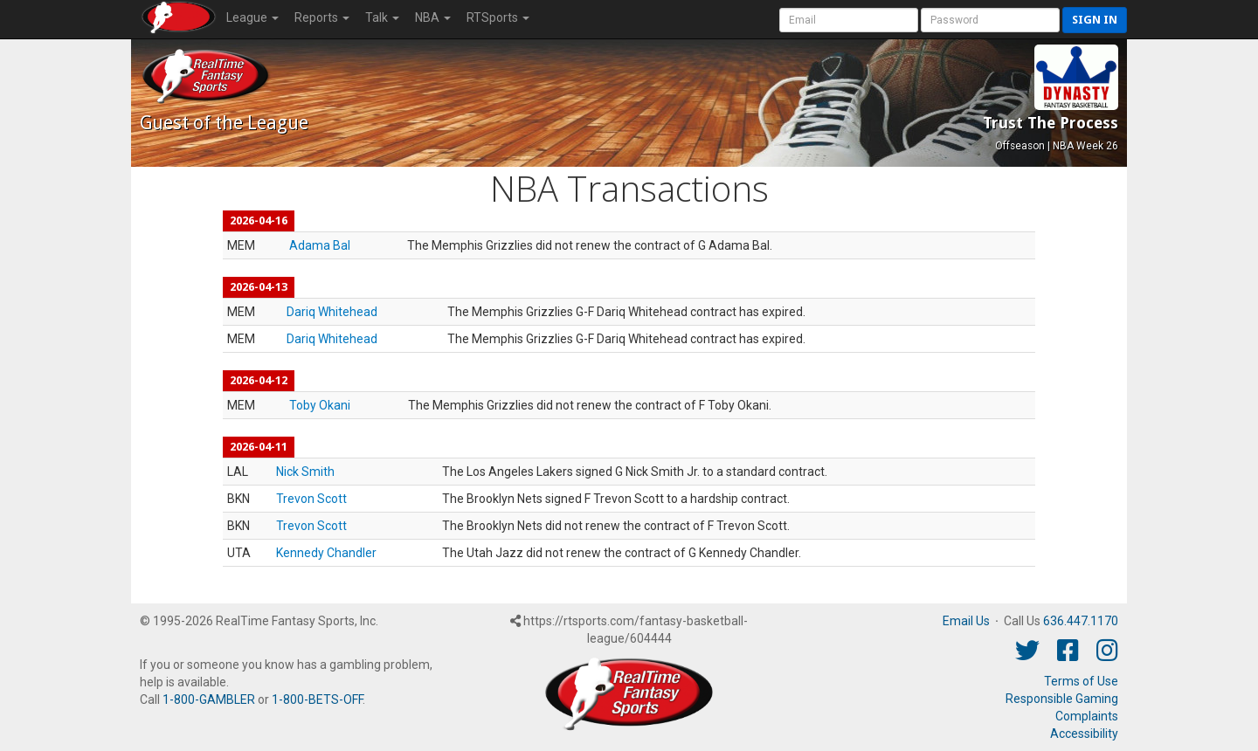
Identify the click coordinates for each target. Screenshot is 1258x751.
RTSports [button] (498, 17)
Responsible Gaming (1062, 699)
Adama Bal (319, 245)
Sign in (1094, 19)
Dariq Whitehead (332, 312)
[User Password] (990, 20)
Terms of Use (1081, 681)
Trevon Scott (311, 499)
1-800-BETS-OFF (317, 699)
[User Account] (848, 20)
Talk (382, 17)
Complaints (1086, 716)
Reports (321, 17)
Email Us (966, 621)
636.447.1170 (1080, 621)
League (252, 17)
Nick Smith (305, 472)
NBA (433, 17)
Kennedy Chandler (326, 553)
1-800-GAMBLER (208, 699)
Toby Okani (319, 405)
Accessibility (1084, 734)
